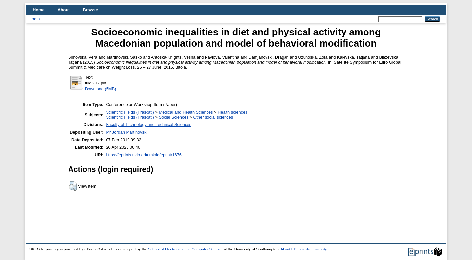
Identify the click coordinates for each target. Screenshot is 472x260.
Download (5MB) (100, 88)
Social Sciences (173, 117)
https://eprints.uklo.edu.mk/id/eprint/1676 (143, 154)
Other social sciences (213, 117)
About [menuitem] (64, 9)
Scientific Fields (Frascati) (130, 112)
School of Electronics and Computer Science (185, 249)
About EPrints (292, 249)
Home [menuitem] (39, 9)
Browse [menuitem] (90, 9)
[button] (73, 186)
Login (35, 18)
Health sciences (232, 112)
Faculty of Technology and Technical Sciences (148, 124)
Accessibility (316, 249)
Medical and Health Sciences (186, 112)
